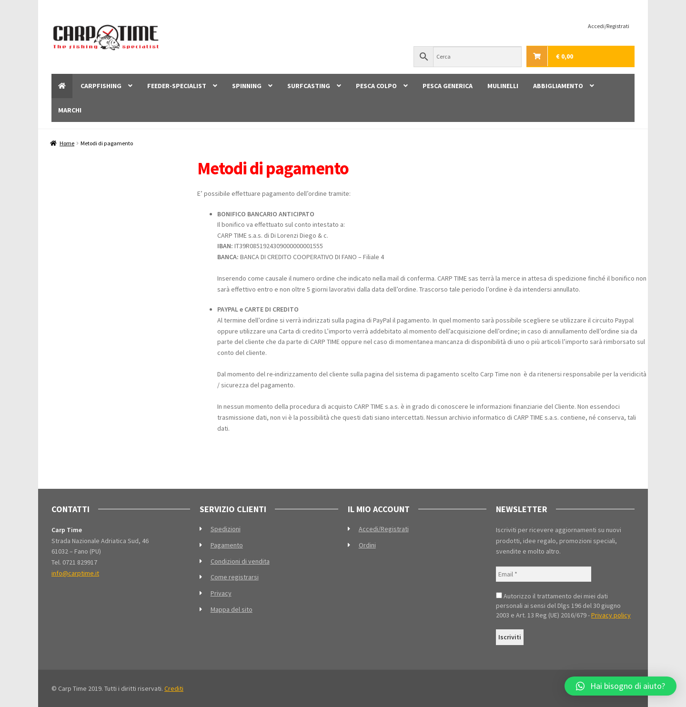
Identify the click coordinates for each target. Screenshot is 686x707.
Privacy (221, 593)
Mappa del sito (231, 609)
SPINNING (247, 85)
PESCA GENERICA (448, 85)
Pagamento (227, 545)
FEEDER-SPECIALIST (176, 85)
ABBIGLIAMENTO (558, 85)
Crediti (173, 688)
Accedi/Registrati (608, 26)
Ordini (367, 545)
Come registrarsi (235, 577)
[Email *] (543, 574)
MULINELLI (502, 85)
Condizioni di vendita (240, 561)
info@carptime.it (75, 573)
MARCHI (69, 110)
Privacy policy (611, 615)
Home (67, 143)
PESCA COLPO (376, 85)
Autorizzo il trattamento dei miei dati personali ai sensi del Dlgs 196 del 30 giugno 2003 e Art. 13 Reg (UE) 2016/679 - (563, 605)
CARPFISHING (101, 85)
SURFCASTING (308, 85)
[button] (620, 686)
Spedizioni (226, 529)
